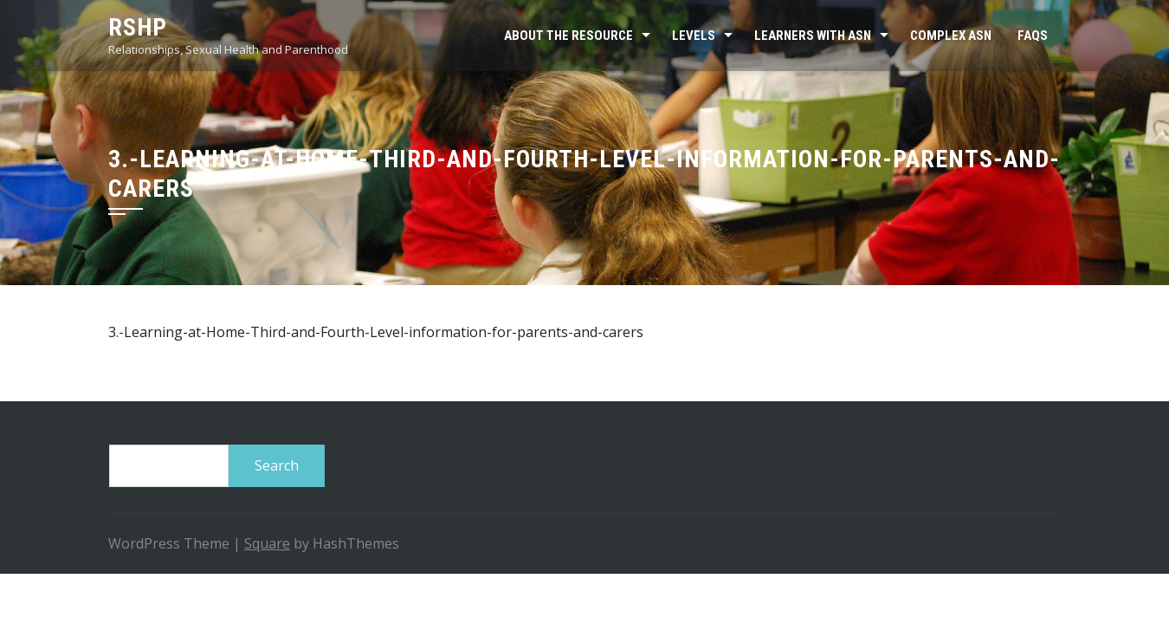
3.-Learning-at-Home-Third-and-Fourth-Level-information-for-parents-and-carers (375, 331)
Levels (693, 35)
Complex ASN (950, 35)
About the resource (568, 35)
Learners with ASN (812, 35)
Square (267, 543)
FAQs (1032, 35)
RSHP (137, 27)
